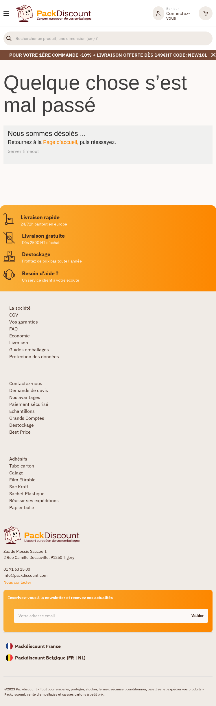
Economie (19, 336)
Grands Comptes (26, 418)
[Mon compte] (173, 13)
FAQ (13, 329)
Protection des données (34, 356)
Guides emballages (29, 349)
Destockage (21, 425)
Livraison (18, 342)
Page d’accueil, (60, 142)
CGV (13, 315)
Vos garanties (23, 322)
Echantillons (22, 411)
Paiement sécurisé (28, 404)
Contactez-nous (25, 383)
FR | (73, 658)
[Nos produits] (6, 13)
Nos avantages (24, 397)
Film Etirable (22, 480)
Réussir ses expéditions (34, 500)
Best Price (20, 432)
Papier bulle (21, 507)
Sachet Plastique (27, 493)
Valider (197, 615)
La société (20, 308)
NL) (81, 658)
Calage (16, 473)
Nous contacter (17, 582)
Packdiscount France (38, 646)
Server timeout (23, 151)
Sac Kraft (18, 486)
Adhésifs (18, 459)
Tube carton (21, 466)
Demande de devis (28, 390)
